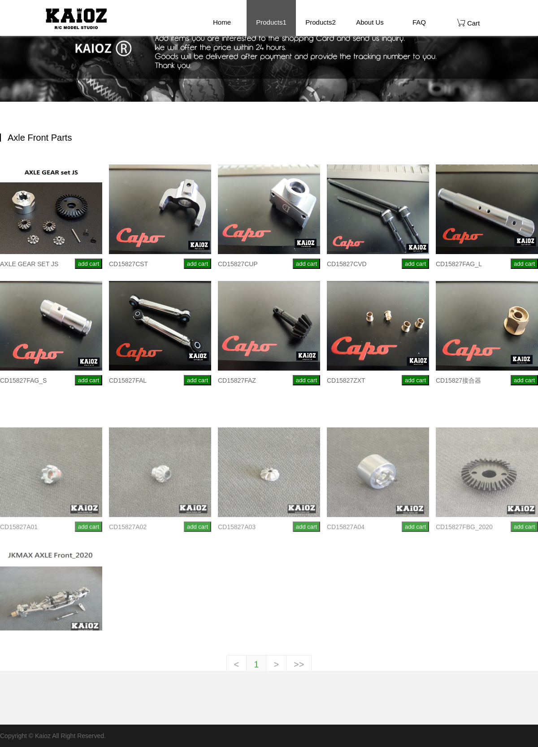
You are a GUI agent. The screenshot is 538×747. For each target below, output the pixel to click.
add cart (88, 265)
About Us (370, 22)
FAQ (419, 22)
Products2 (320, 22)
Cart (468, 22)
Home (222, 22)
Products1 (271, 22)
